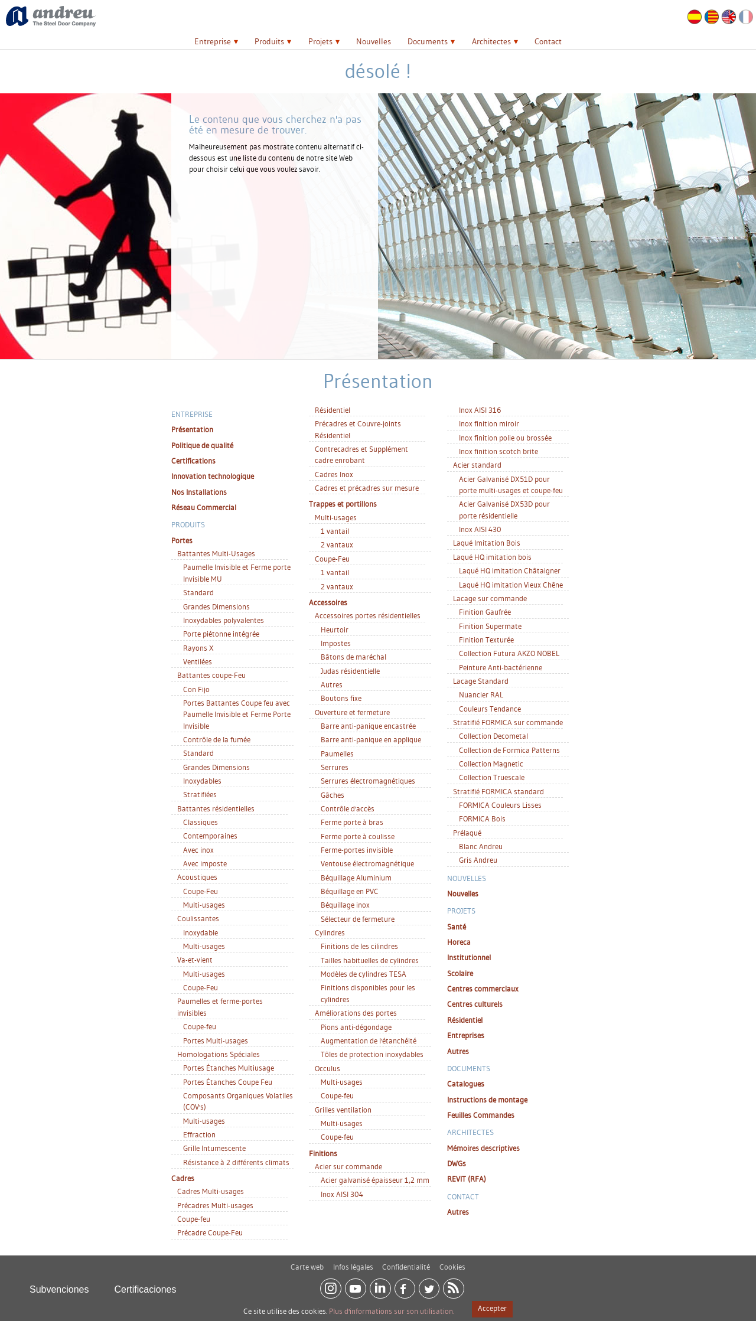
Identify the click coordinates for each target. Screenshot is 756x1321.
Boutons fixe (341, 698)
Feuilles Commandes (480, 1115)
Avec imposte (205, 863)
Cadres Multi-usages (210, 1191)
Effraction (199, 1134)
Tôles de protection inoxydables (372, 1054)
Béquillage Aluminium (356, 877)
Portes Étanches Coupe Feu (227, 1082)
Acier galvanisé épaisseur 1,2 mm (375, 1180)
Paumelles (337, 753)
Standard (198, 592)
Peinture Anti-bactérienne (500, 667)
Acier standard (477, 464)
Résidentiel (332, 410)
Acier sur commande (348, 1166)
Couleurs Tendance (490, 708)
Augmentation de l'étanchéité (368, 1040)
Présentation (192, 429)
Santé (456, 926)
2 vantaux (337, 544)
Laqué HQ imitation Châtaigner (510, 570)
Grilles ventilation (343, 1109)
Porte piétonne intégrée (221, 633)
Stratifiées (200, 794)
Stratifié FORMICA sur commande (508, 722)
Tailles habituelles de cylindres (370, 960)
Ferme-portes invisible (357, 849)
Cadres (182, 1178)
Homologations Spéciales (218, 1054)
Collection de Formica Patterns (509, 750)
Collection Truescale (491, 777)
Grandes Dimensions (216, 606)
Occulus (327, 1068)
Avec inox (198, 849)
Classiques (200, 822)
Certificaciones (146, 1285)
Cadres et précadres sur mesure (367, 487)
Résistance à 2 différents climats (236, 1162)
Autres (332, 684)
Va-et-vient (195, 959)
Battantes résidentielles (216, 808)
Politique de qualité (202, 445)
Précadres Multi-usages (215, 1205)
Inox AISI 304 (342, 1194)
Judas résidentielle (350, 671)
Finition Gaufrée (485, 612)
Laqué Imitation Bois (486, 542)
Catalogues (465, 1083)
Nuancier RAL (481, 694)
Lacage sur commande (490, 598)
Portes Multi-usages (215, 1040)
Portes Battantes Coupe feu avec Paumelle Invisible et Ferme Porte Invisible (237, 714)
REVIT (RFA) (466, 1178)
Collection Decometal (493, 736)
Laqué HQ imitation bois (492, 557)
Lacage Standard (481, 681)
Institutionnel (469, 957)
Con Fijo (196, 689)
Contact (548, 41)
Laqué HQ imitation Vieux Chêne (511, 584)
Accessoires (328, 602)
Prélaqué (467, 832)
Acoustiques (197, 877)
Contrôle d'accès (347, 808)
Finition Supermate (490, 626)
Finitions (323, 1153)
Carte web (307, 1262)
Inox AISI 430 (480, 529)
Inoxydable (200, 932)
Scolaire (460, 973)
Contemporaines (210, 835)
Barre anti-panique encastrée (368, 725)
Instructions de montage (487, 1099)
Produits (269, 41)
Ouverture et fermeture (352, 712)
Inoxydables (202, 780)
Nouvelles (373, 41)
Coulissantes (198, 918)
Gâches (332, 795)
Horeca (459, 942)
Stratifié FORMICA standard (498, 791)
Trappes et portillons (343, 503)
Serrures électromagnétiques (368, 780)
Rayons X (198, 648)
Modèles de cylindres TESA (363, 973)
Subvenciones (59, 1285)
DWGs (456, 1163)
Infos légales (353, 1262)
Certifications (193, 460)
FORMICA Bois (482, 818)
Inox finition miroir (489, 423)
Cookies (452, 1262)
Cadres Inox (334, 474)
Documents (428, 41)
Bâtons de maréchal (353, 656)
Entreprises (465, 1035)
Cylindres (330, 932)
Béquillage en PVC (350, 891)
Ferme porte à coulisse (358, 836)
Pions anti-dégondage (356, 1027)
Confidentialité (406, 1262)
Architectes (491, 41)
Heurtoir (334, 629)
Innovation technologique (212, 476)
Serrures (334, 767)
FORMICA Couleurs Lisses (500, 805)
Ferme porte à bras (352, 822)
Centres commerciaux (483, 988)
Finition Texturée (486, 639)
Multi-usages (204, 904)
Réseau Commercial (203, 507)
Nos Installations (199, 492)
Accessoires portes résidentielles (368, 615)
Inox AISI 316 (480, 410)
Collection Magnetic (491, 763)
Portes (182, 540)
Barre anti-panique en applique (371, 739)
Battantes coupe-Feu (211, 675)
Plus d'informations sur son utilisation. (391, 1311)
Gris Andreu (478, 860)
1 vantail (335, 531)
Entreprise (212, 41)
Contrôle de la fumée (216, 739)
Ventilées (197, 661)
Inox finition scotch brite (498, 451)
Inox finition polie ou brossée (505, 437)
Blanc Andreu (481, 846)
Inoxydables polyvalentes (223, 620)
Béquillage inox (345, 904)
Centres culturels (475, 1004)
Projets (320, 41)
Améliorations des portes (356, 1012)
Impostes (336, 643)
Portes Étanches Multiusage (228, 1067)
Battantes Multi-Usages (216, 553)
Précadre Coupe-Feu (210, 1232)
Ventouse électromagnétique (367, 863)
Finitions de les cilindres (359, 946)
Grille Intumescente (214, 1148)
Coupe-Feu (200, 891)
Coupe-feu (199, 1026)
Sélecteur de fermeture (358, 919)
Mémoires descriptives (483, 1148)
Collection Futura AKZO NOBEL (509, 653)
